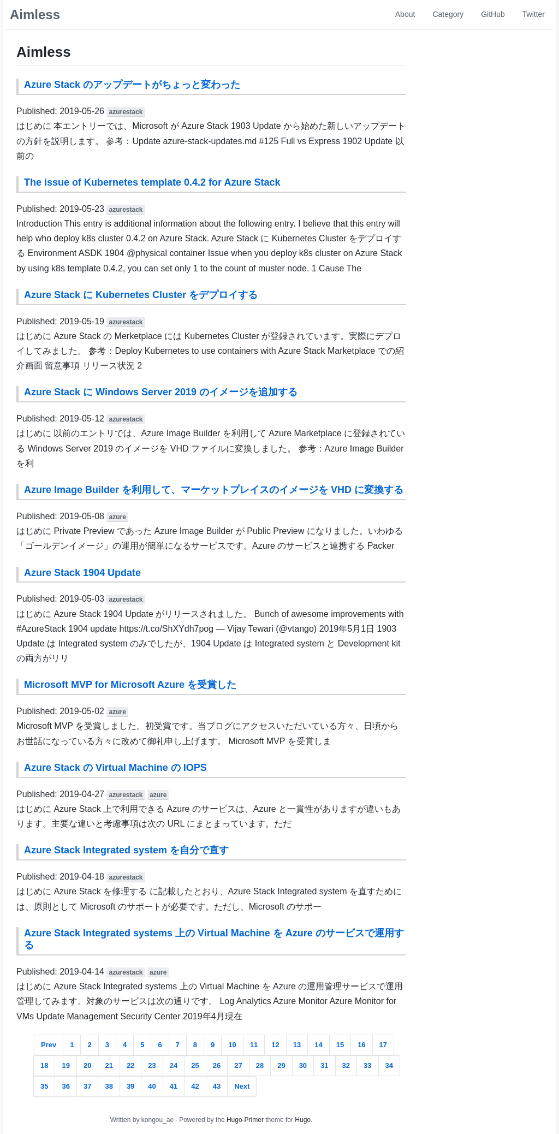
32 (346, 1065)
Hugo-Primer (245, 1120)
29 (281, 1065)
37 (87, 1086)
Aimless (35, 14)
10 (232, 1045)
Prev (48, 1045)
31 (324, 1065)
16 (361, 1045)
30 (303, 1065)
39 (130, 1086)
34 (389, 1065)
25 (195, 1065)
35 (44, 1086)
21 (108, 1065)
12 (275, 1045)
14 (318, 1045)
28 (260, 1065)
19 (65, 1065)
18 (44, 1065)
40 (152, 1086)
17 (383, 1045)
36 (65, 1086)
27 (238, 1065)
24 (173, 1065)
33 (367, 1065)
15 (340, 1045)
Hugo (303, 1120)
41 (173, 1086)
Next (241, 1086)
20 (87, 1065)
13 (297, 1045)
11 (254, 1045)
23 (152, 1065)
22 (130, 1065)
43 (217, 1086)
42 (195, 1086)
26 (217, 1065)
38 (108, 1086)
